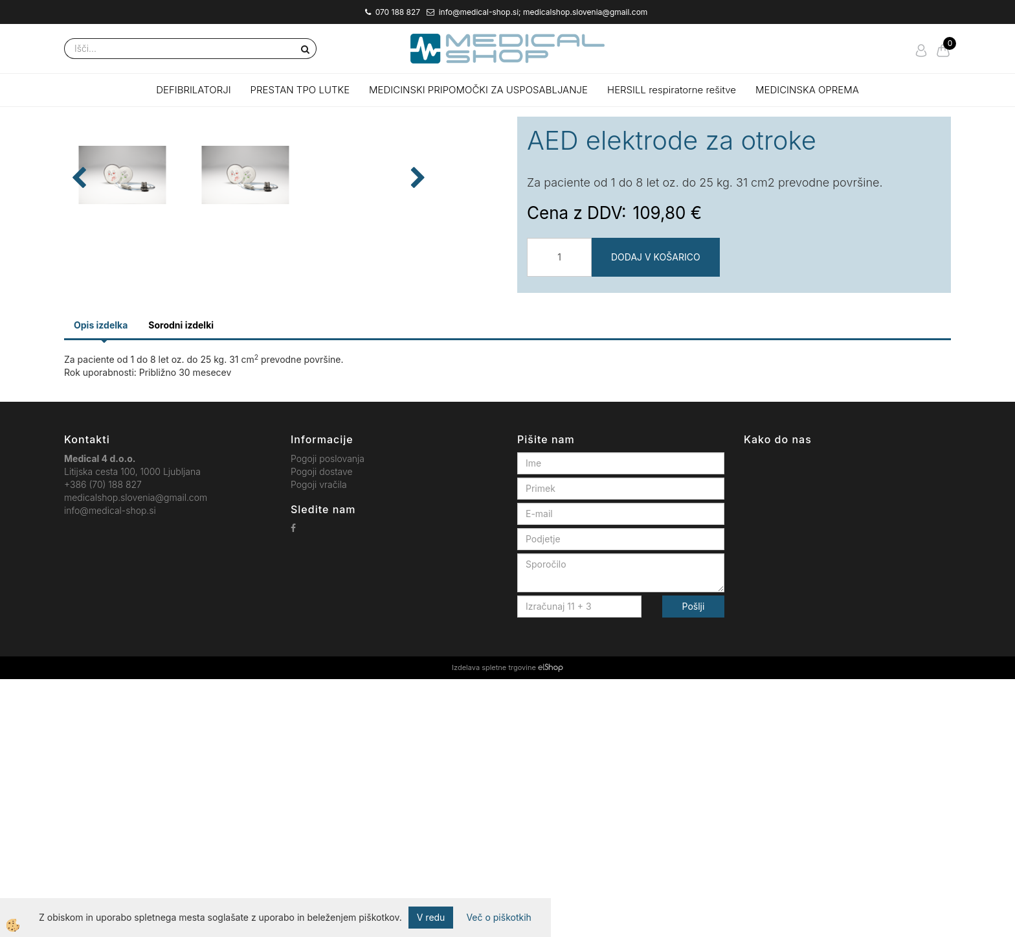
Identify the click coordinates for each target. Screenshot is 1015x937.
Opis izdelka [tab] (101, 582)
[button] (481, 337)
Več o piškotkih (498, 917)
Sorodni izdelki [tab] (181, 582)
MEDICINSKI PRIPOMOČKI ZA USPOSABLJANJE (478, 90)
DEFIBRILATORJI (193, 90)
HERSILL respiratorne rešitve (671, 90)
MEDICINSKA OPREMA (807, 90)
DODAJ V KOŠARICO (655, 256)
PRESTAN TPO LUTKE (300, 90)
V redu (431, 917)
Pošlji (693, 864)
